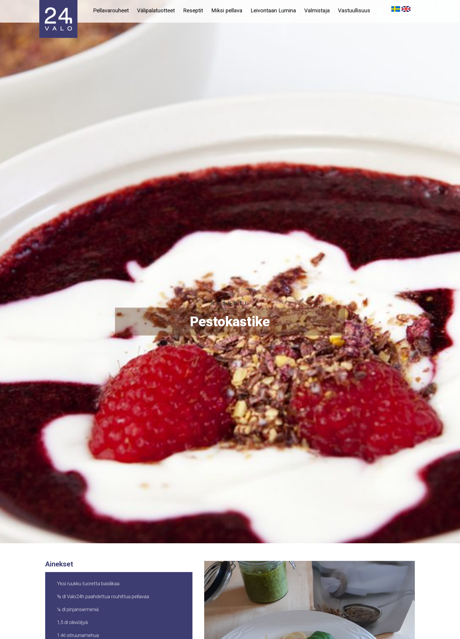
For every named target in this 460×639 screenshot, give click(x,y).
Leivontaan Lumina (276, 10)
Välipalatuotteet (156, 10)
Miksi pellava (228, 10)
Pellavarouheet (111, 10)
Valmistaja (320, 10)
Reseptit (194, 10)
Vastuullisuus (358, 10)
